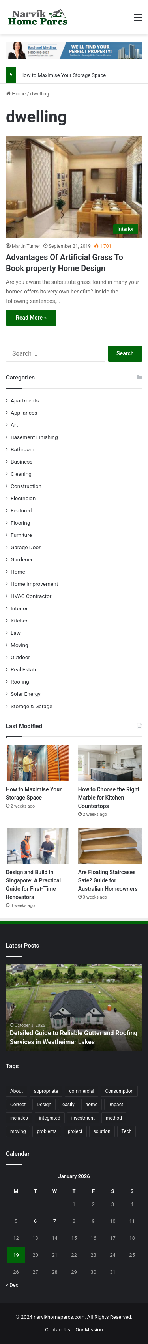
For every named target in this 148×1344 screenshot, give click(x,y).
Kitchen (20, 620)
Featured (21, 510)
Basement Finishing (34, 437)
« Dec (12, 1285)
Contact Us (57, 1330)
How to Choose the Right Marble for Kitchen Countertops (108, 797)
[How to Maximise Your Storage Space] (38, 763)
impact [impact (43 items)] (116, 1104)
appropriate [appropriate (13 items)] (46, 1091)
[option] (74, 1007)
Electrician (23, 498)
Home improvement (34, 584)
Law (16, 633)
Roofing (20, 682)
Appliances (24, 412)
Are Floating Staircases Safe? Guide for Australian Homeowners (108, 880)
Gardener (22, 559)
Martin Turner (26, 246)
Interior (19, 608)
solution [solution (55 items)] (102, 1131)
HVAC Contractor (31, 596)
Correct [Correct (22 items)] (18, 1104)
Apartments (25, 400)
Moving (19, 645)
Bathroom (22, 449)
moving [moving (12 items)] (18, 1131)
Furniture (21, 535)
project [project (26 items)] (75, 1131)
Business (21, 461)
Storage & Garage (31, 706)
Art (14, 425)
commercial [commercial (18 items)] (81, 1091)
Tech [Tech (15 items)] (127, 1131)
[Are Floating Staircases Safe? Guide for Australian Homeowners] (110, 846)
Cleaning (21, 474)
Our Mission (89, 1330)
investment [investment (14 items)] (83, 1118)
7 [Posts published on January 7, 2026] (54, 1221)
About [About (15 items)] (16, 1091)
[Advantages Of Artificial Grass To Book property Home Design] (74, 187)
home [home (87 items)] (91, 1104)
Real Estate (24, 669)
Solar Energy (26, 694)
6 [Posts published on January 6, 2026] (35, 1221)
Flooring (20, 523)
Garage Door (26, 547)
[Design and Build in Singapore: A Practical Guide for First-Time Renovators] (38, 846)
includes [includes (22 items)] (19, 1118)
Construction (26, 486)
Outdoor (20, 657)
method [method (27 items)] (114, 1118)
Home (16, 94)
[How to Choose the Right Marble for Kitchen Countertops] (110, 763)
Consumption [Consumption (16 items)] (119, 1091)
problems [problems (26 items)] (46, 1131)
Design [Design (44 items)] (44, 1104)
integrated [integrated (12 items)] (49, 1118)
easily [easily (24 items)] (68, 1104)
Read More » (31, 317)
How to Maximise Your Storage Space (63, 75)
